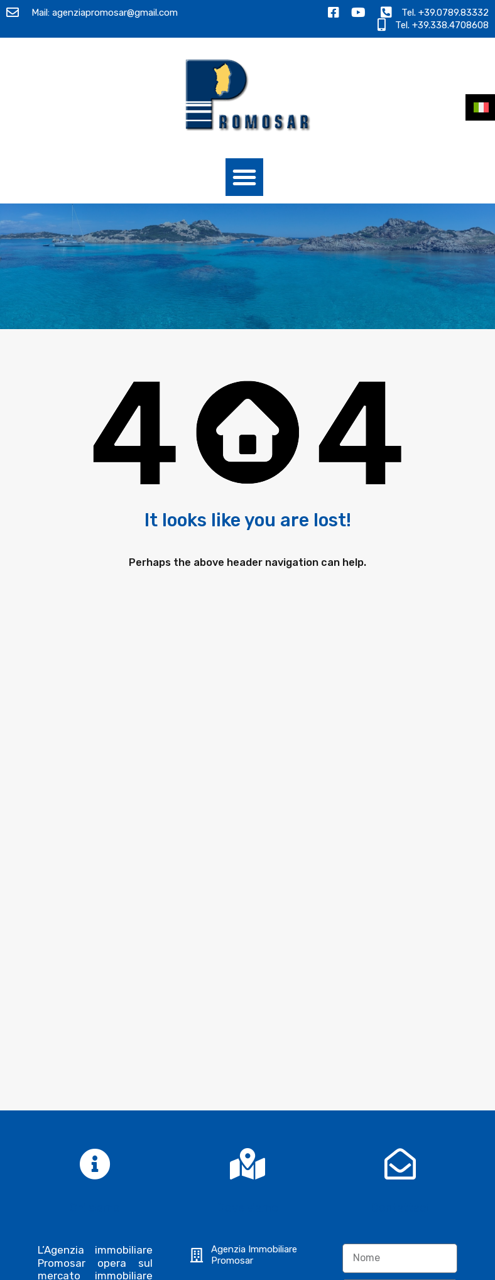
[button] (244, 177)
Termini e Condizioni (356, 1266)
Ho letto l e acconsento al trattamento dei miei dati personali (398, 990)
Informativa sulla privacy (398, 970)
